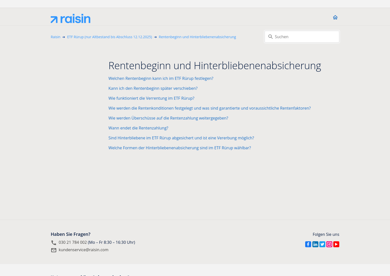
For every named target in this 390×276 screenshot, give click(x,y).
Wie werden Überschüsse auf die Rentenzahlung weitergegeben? (168, 118)
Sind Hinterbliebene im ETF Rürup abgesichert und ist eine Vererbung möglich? (181, 138)
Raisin (55, 36)
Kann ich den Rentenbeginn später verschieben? (152, 88)
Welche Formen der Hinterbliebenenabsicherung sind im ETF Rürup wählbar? (179, 148)
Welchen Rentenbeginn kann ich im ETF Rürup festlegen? (160, 78)
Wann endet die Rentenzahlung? (138, 128)
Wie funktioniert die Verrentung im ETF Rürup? (151, 98)
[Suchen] (302, 37)
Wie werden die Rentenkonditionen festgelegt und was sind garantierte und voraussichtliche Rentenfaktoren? (209, 108)
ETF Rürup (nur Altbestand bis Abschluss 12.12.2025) (109, 36)
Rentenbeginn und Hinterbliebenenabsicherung (197, 36)
